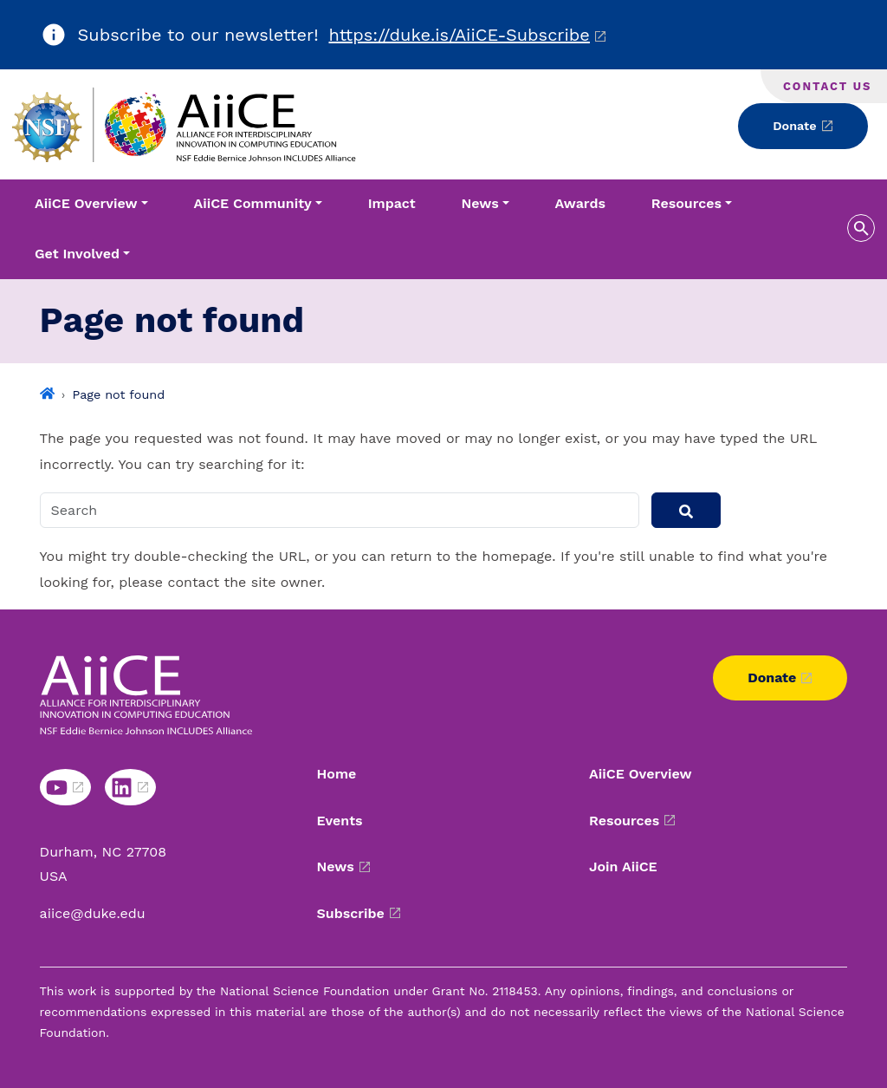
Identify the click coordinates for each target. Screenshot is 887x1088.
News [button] (480, 203)
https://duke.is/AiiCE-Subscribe (459, 34)
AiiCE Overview (640, 774)
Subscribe (351, 913)
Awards (580, 203)
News (335, 866)
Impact (392, 203)
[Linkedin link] (130, 787)
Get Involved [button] (77, 253)
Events (340, 820)
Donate (794, 126)
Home (337, 774)
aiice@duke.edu (93, 913)
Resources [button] (686, 203)
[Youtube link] (65, 787)
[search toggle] (861, 228)
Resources (624, 820)
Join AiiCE (623, 866)
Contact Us (827, 86)
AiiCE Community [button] (252, 203)
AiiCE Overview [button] (86, 203)
